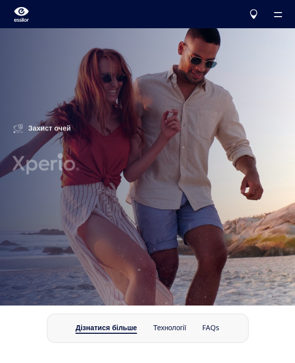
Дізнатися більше (106, 328)
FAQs (210, 328)
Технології (170, 328)
